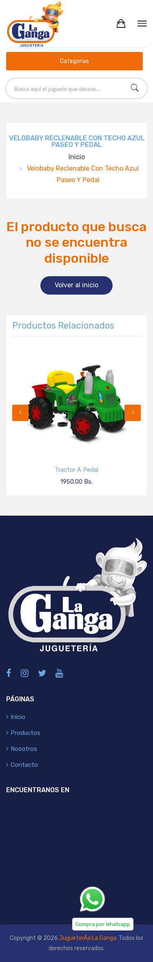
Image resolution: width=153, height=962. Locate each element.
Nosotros (24, 748)
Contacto (24, 764)
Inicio (77, 157)
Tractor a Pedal (76, 469)
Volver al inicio (76, 285)
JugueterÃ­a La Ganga (87, 938)
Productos (25, 733)
